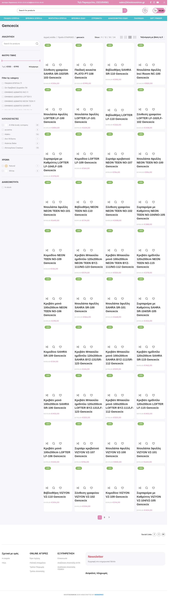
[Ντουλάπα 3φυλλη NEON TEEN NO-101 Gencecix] (58, 189)
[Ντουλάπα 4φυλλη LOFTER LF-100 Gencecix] (58, 96)
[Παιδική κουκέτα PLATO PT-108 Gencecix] (89, 52)
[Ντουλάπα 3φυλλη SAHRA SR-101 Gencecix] (120, 286)
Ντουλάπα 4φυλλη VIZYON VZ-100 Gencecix (118, 452)
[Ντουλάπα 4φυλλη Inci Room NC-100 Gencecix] (151, 52)
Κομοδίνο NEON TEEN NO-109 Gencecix (54, 259)
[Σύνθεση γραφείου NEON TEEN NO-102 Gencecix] (120, 189)
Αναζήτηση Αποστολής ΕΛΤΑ (69, 563)
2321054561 (102, 2)
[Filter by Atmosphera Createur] (18, 148)
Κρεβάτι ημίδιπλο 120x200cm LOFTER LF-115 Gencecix (150, 404)
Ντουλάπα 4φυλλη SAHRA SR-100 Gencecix (87, 307)
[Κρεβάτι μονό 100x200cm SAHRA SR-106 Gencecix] (58, 382)
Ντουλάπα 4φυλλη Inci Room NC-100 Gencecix (149, 73)
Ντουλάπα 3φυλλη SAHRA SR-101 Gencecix (118, 307)
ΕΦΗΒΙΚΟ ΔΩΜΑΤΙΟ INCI (16, 92)
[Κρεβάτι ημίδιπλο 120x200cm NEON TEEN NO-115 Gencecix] (151, 237)
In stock (8, 187)
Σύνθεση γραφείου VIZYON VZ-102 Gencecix (87, 496)
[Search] (72, 10)
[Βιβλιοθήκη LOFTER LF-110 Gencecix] (120, 97)
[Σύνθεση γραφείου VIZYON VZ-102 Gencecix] (89, 475)
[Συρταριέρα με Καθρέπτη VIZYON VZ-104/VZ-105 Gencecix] (151, 475)
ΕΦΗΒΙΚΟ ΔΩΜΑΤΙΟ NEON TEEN (19, 101)
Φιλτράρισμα (33, 67)
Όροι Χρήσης (35, 558)
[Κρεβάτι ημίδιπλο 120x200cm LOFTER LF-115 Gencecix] (151, 382)
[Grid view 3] (125, 37)
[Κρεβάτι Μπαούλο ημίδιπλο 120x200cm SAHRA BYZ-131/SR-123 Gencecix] (89, 334)
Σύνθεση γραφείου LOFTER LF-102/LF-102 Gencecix (149, 118)
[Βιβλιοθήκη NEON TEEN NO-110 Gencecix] (89, 189)
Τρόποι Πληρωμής (37, 567)
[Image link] (17, 534)
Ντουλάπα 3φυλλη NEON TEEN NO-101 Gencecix (57, 210)
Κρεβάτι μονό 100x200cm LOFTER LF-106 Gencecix (57, 452)
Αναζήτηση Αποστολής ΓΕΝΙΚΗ (66, 568)
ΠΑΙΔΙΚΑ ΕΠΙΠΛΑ (12, 83)
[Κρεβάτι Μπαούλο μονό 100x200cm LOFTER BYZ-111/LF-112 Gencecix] (120, 382)
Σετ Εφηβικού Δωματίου (15, 88)
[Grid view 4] (130, 37)
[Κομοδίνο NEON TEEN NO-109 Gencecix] (58, 237)
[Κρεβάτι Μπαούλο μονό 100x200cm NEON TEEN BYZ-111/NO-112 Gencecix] (120, 237)
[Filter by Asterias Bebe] (18, 143)
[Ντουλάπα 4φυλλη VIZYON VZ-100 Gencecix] (120, 430)
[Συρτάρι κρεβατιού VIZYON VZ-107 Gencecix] (89, 430)
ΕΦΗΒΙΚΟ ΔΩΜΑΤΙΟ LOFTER (17, 97)
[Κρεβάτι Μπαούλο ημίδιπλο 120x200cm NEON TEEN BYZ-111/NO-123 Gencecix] (89, 237)
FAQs (4, 563)
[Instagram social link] (154, 2)
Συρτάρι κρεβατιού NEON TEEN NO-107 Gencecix (119, 162)
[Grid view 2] (121, 37)
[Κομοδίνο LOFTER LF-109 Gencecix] (89, 141)
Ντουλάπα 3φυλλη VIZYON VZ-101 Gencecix (149, 452)
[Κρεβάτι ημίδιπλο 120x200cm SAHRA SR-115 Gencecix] (151, 334)
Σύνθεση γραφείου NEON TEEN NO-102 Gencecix (119, 210)
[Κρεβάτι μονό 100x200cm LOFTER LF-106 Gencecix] (58, 430)
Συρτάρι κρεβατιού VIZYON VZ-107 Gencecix (87, 452)
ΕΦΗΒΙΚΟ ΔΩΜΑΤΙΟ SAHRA (17, 106)
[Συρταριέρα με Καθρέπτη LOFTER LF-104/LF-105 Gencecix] (58, 141)
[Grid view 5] (134, 37)
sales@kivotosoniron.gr (132, 2)
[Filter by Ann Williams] (18, 139)
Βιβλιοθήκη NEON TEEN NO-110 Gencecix (86, 210)
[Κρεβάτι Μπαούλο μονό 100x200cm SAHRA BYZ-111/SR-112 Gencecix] (120, 334)
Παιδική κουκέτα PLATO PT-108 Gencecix (85, 73)
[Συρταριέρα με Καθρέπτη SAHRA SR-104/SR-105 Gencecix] (151, 286)
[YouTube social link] (158, 2)
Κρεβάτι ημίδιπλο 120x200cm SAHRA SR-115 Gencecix (149, 355)
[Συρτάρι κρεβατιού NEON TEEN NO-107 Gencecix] (120, 141)
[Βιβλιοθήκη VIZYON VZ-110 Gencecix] (58, 475)
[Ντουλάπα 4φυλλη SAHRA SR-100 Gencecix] (89, 286)
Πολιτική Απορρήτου (38, 563)
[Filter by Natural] (18, 166)
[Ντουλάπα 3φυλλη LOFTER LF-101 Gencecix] (89, 96)
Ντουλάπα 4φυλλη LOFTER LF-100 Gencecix (56, 118)
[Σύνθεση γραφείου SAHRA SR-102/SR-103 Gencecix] (58, 52)
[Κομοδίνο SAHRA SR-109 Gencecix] (58, 334)
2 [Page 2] (104, 517)
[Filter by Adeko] (18, 134)
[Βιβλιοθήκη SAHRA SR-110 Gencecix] (120, 52)
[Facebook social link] (150, 2)
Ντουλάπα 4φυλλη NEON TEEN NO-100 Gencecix (150, 162)
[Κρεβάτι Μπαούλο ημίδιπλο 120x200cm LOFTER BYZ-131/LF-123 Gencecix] (89, 382)
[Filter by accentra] (18, 130)
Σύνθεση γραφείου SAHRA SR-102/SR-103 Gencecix (56, 73)
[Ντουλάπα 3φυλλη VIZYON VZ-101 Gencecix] (151, 430)
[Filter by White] (18, 171)
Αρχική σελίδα (49, 37)
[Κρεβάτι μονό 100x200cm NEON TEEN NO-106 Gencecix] (58, 286)
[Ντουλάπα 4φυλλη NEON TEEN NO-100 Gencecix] (151, 141)
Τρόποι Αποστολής (37, 571)
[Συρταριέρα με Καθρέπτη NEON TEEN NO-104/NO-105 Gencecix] (151, 189)
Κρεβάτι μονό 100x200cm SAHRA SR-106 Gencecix (56, 404)
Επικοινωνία (62, 558)
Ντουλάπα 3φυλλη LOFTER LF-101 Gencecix (87, 118)
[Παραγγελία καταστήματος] (152, 37)
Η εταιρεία (6, 558)
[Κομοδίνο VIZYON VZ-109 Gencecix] (120, 475)
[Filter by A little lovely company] (18, 125)
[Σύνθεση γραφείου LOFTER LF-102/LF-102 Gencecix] (151, 96)
